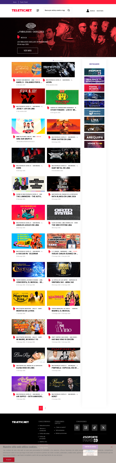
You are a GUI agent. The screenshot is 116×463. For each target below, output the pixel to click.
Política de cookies (44, 433)
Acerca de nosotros (45, 425)
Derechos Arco (43, 441)
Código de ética (44, 448)
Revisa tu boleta (44, 444)
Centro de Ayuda (90, 447)
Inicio (14, 2)
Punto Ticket (24, 2)
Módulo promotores (61, 433)
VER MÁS (28, 50)
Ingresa (91, 10)
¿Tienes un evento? (61, 427)
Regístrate (100, 11)
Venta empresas (60, 430)
